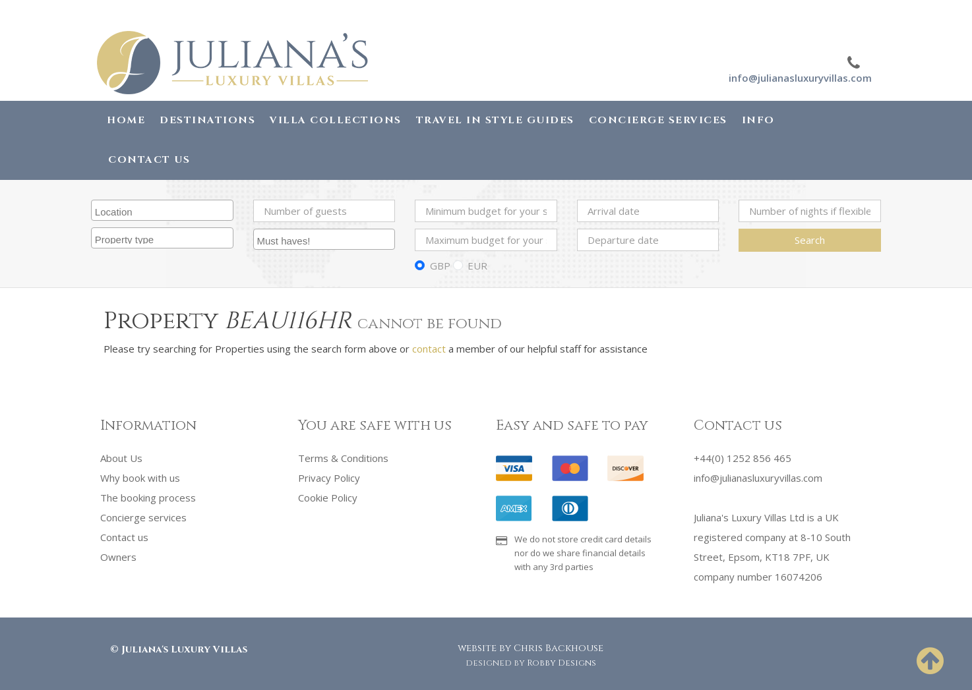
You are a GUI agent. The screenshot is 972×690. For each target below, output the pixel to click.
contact (429, 348)
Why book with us (140, 477)
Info (758, 120)
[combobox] (162, 210)
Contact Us (149, 160)
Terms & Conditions (343, 458)
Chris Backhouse (558, 648)
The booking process (148, 497)
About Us (121, 458)
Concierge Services (658, 120)
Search (810, 239)
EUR (477, 265)
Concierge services (143, 517)
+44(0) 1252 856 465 (742, 458)
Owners (118, 556)
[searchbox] (164, 210)
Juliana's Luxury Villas (184, 649)
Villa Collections (336, 120)
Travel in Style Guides (495, 120)
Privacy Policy (329, 477)
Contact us (124, 537)
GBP (440, 265)
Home (126, 120)
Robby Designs (561, 663)
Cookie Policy (327, 497)
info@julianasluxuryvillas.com (800, 77)
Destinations (207, 120)
